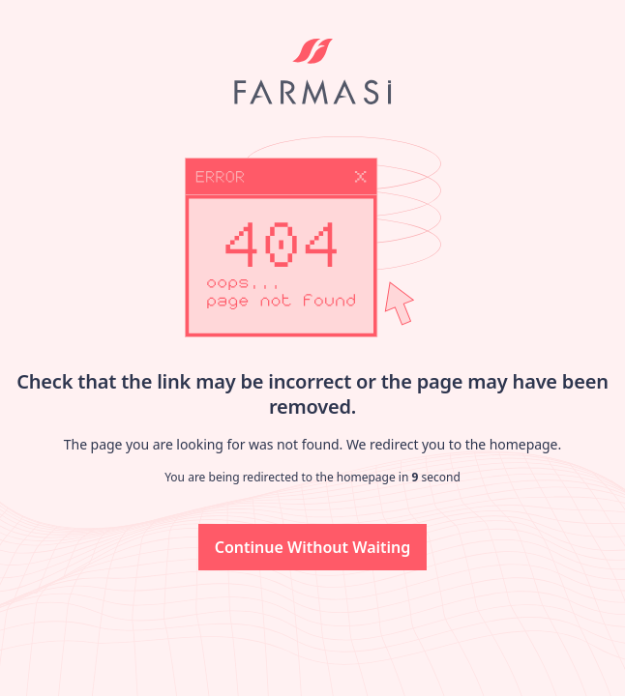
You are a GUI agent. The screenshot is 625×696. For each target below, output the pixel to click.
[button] (313, 547)
